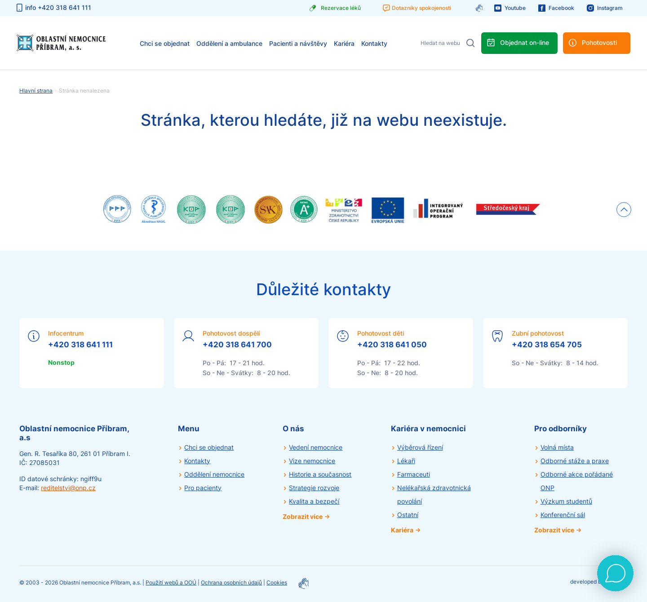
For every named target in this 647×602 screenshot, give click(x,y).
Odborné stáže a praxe (575, 461)
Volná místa (557, 447)
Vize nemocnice (312, 461)
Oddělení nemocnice (214, 474)
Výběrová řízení (420, 447)
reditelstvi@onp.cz (68, 487)
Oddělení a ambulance (229, 43)
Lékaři (406, 461)
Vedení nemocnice (315, 447)
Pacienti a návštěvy (298, 43)
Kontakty (374, 43)
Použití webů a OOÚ (171, 582)
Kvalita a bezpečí (314, 501)
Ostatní (407, 514)
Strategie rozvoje (314, 487)
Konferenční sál (563, 514)
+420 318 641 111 (80, 344)
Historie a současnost (320, 474)
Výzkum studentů (566, 501)
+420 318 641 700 (237, 344)
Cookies (276, 582)
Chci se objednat (165, 43)
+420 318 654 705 (547, 344)
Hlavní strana (36, 90)
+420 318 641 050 (392, 344)
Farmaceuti (413, 474)
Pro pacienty (203, 487)
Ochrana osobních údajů (231, 582)
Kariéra (344, 43)
